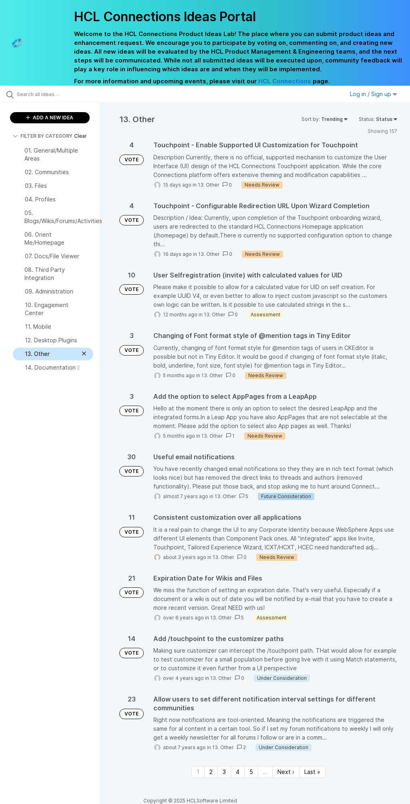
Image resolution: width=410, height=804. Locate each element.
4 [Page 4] (237, 771)
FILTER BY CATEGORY (42, 136)
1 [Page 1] (198, 771)
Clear (80, 136)
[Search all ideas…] (54, 94)
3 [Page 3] (224, 771)
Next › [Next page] (285, 771)
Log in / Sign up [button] (373, 93)
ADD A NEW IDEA (49, 118)
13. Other (208, 185)
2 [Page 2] (211, 771)
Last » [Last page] (312, 771)
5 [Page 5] (251, 771)
